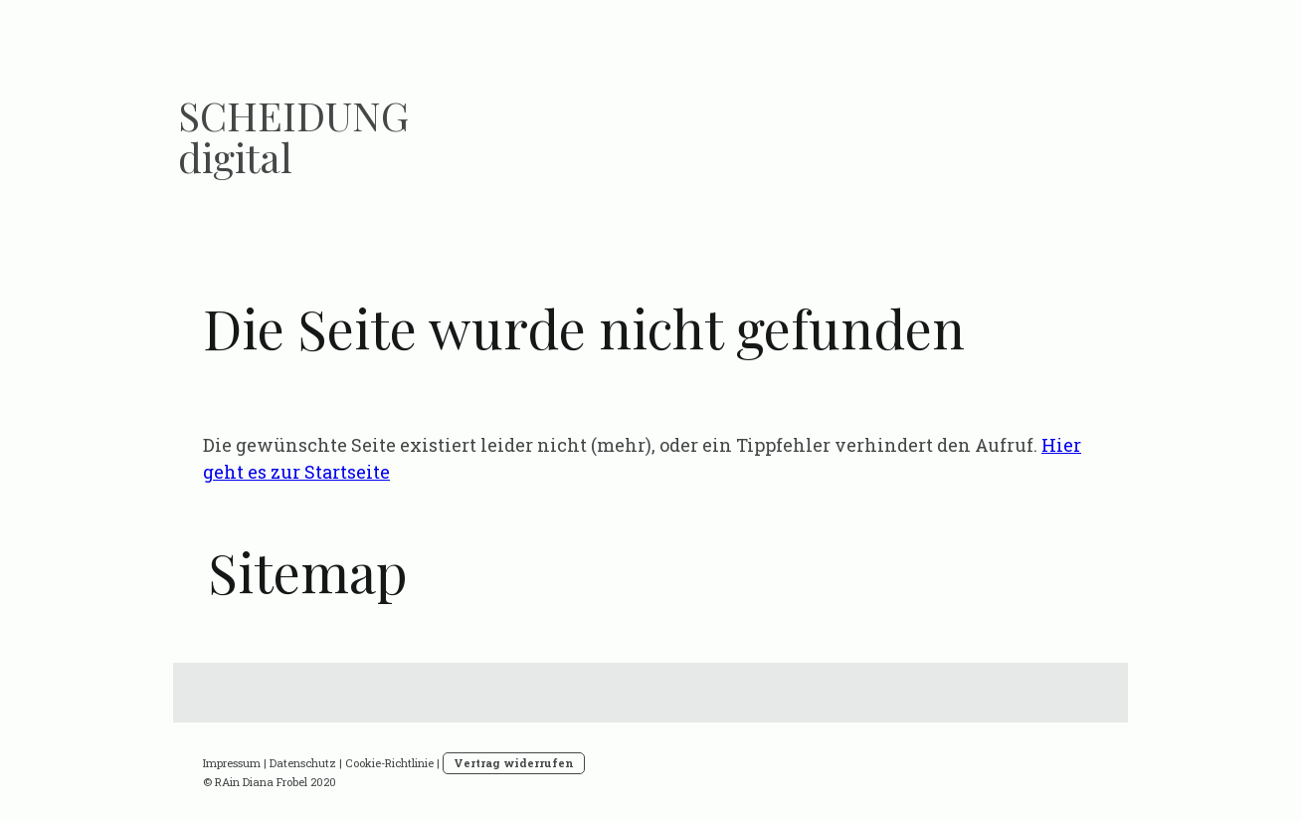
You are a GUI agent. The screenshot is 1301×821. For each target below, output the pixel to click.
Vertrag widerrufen (514, 762)
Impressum (232, 762)
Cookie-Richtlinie (389, 762)
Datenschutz (303, 762)
